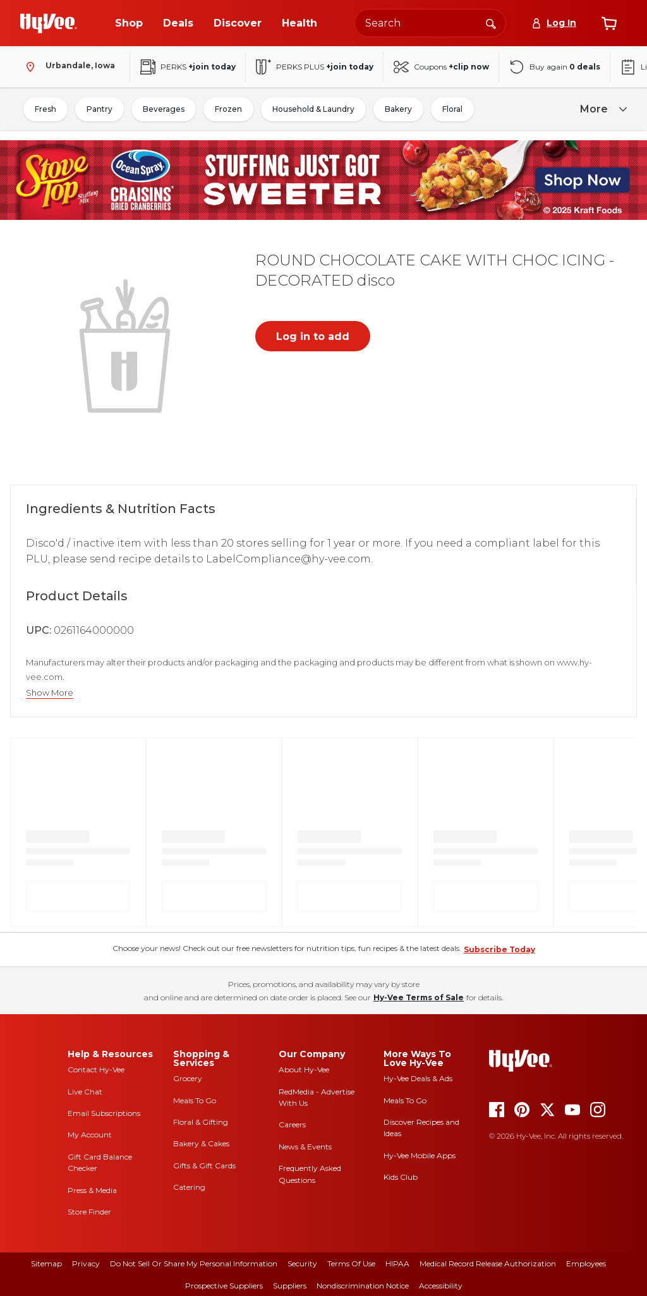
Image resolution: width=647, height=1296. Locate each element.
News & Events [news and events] (305, 1146)
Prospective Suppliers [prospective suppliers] (224, 1285)
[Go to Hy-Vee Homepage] (48, 23)
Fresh (45, 109)
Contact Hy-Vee (96, 1069)
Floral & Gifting (200, 1122)
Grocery (187, 1078)
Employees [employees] (586, 1263)
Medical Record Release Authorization (488, 1263)
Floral (452, 109)
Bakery (398, 109)
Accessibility (441, 1285)
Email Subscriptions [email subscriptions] (104, 1113)
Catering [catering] (189, 1187)
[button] (127, 344)
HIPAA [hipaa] (397, 1263)
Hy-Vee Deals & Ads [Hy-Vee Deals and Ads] (418, 1078)
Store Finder (89, 1211)
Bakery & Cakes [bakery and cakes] (201, 1143)
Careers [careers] (292, 1124)
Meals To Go (194, 1100)
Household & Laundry (313, 109)
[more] (601, 109)
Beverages (163, 109)
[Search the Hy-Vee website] (430, 23)
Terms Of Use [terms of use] (351, 1263)
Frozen (228, 109)
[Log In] (553, 23)
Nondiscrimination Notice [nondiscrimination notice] (363, 1285)
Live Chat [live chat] (85, 1091)
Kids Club (401, 1177)
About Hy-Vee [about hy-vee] (304, 1069)
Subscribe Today (499, 949)
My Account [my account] (90, 1134)
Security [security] (302, 1263)
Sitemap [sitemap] (46, 1263)
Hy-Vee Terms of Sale (418, 997)
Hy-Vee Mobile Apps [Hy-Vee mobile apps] (420, 1155)
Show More (49, 693)
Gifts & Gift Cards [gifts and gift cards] (204, 1165)
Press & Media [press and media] (92, 1190)
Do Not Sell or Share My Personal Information (193, 1263)
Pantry (99, 109)
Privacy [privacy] (86, 1263)
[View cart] (609, 23)
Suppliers (289, 1285)
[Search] (491, 22)
